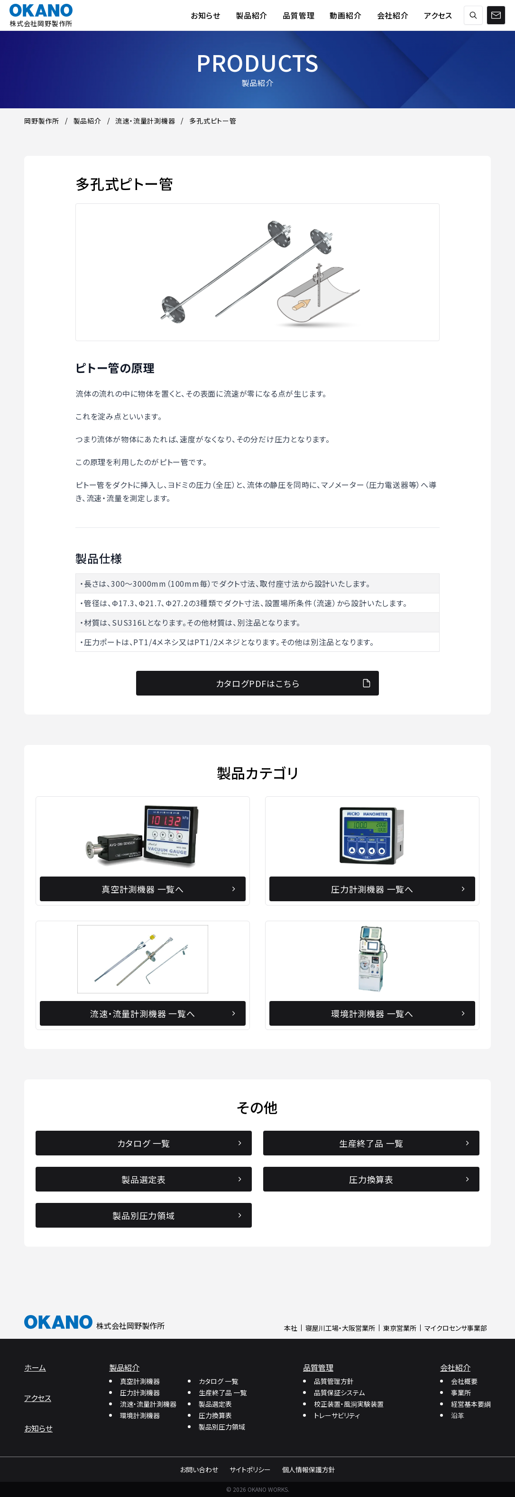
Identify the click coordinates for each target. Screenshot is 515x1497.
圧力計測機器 (140, 1392)
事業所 (461, 1392)
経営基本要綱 (471, 1404)
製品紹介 (124, 1367)
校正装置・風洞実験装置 (349, 1404)
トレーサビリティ (337, 1415)
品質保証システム (339, 1392)
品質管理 (318, 1367)
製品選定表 (215, 1404)
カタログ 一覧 (218, 1381)
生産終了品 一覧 (223, 1392)
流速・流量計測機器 (148, 1404)
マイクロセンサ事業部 (455, 1328)
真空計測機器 (140, 1381)
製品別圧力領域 (222, 1426)
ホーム (35, 1367)
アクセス (37, 1397)
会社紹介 (455, 1367)
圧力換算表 (215, 1415)
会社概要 (464, 1381)
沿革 (457, 1415)
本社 (290, 1328)
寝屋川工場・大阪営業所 (340, 1328)
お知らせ (38, 1428)
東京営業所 (399, 1328)
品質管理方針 (334, 1381)
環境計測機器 (140, 1415)
